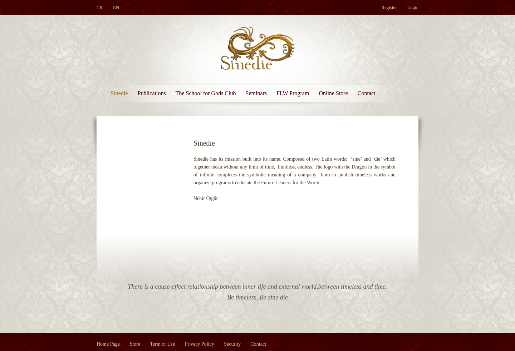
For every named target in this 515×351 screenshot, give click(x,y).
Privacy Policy (199, 344)
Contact (367, 93)
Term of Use (162, 344)
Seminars (256, 93)
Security (232, 344)
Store (134, 344)
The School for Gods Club (206, 93)
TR (100, 7)
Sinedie (119, 93)
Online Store (333, 93)
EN (116, 7)
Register (389, 7)
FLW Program (292, 93)
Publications (152, 93)
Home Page (108, 344)
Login (412, 7)
